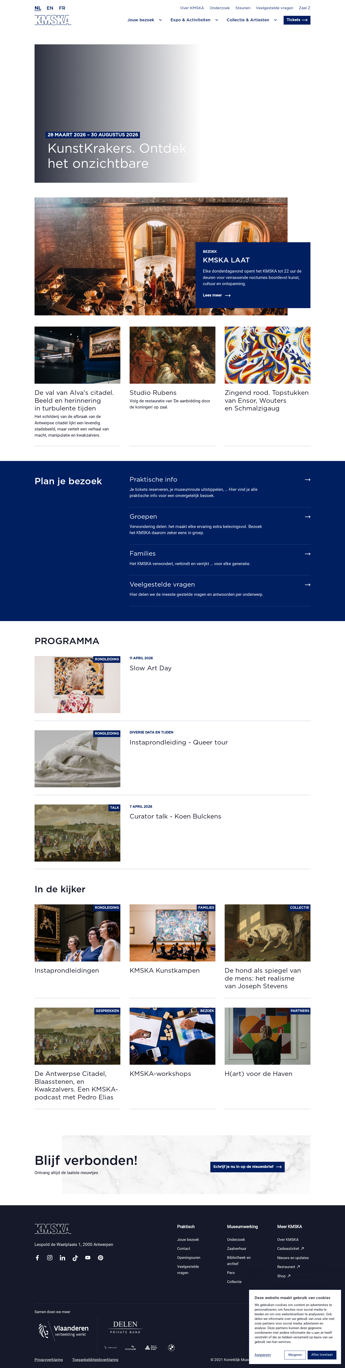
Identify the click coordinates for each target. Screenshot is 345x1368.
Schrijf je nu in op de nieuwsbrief (247, 1167)
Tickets (297, 20)
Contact (183, 1248)
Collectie (234, 1281)
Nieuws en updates (293, 1258)
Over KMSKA (192, 8)
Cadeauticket (290, 1248)
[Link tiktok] (75, 1258)
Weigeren (295, 1355)
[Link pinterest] (100, 1258)
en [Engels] (50, 8)
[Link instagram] (49, 1258)
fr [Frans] (62, 8)
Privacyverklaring (49, 1359)
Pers (231, 1272)
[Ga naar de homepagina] (53, 20)
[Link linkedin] (62, 1258)
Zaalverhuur (236, 1248)
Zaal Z (304, 8)
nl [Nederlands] (38, 8)
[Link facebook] (37, 1258)
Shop (284, 1276)
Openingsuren (188, 1257)
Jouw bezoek (188, 1239)
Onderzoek (220, 8)
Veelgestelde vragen (274, 8)
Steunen (242, 8)
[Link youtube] (87, 1258)
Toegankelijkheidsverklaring (95, 1359)
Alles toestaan (322, 1355)
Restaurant (288, 1267)
